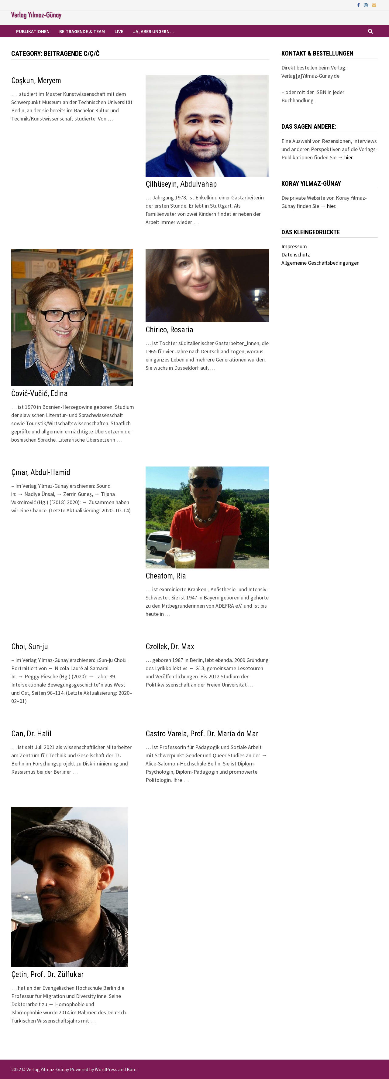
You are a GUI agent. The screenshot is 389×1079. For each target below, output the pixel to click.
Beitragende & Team (82, 31)
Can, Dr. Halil (31, 733)
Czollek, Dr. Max (170, 646)
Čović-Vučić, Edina (39, 393)
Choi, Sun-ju (29, 646)
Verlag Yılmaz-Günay (47, 1069)
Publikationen (33, 31)
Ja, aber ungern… (153, 31)
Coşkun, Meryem (36, 80)
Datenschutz (295, 254)
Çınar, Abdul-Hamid (40, 472)
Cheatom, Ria (166, 576)
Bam (131, 1069)
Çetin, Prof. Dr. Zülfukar (47, 974)
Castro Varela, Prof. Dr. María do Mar (202, 733)
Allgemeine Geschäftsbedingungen (320, 262)
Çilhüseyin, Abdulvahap (181, 184)
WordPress (106, 1069)
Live (119, 31)
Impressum (294, 246)
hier (348, 157)
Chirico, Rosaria (169, 329)
